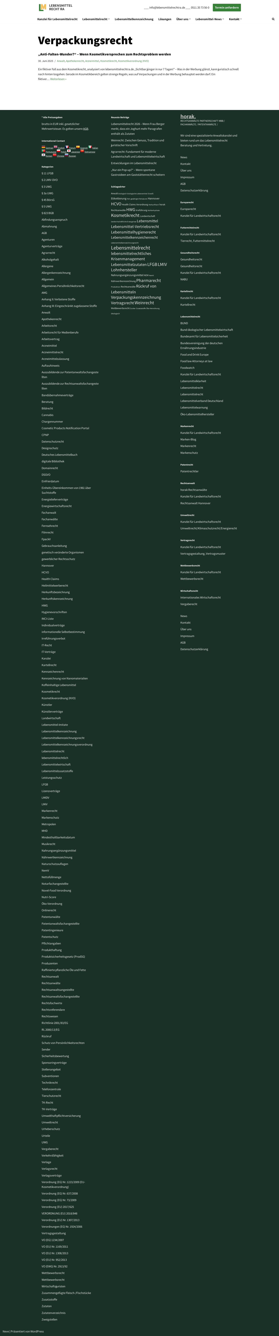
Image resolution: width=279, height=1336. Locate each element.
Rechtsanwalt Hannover (195, 503)
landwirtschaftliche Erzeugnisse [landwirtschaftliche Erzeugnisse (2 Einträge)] (123, 221)
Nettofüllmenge (51, 877)
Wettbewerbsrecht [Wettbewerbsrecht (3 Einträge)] (120, 308)
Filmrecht (48, 532)
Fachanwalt (49, 513)
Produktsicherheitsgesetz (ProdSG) (63, 957)
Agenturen (48, 239)
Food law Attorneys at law (196, 361)
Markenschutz (50, 817)
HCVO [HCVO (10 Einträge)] (116, 204)
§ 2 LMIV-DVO (50, 180)
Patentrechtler (189, 471)
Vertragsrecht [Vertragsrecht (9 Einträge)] (122, 302)
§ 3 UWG (47, 187)
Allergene (47, 266)
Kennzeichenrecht (53, 672)
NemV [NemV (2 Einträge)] (151, 275)
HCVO (45, 572)
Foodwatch (187, 368)
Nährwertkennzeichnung (57, 857)
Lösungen (164, 19)
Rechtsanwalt (50, 976)
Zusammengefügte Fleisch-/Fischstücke (66, 1293)
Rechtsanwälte (51, 983)
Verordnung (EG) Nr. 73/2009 (59, 1200)
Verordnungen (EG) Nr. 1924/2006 (62, 1227)
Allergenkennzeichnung (56, 273)
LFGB (45, 784)
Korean (49, 155)
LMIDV (45, 798)
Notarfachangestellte (55, 884)
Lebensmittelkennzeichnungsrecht (63, 738)
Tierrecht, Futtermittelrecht (197, 241)
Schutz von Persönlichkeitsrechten (63, 1043)
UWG (45, 1142)
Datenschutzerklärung (194, 190)
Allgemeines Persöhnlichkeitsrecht (63, 286)
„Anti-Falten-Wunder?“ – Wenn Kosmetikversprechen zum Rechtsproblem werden (104, 54)
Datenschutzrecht (53, 441)
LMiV (45, 804)
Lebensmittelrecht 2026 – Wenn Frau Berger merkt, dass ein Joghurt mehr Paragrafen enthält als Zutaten (138, 128)
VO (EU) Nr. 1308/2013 (55, 1253)
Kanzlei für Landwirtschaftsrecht (200, 216)
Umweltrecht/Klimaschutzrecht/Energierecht (208, 528)
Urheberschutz (51, 1129)
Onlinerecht (49, 910)
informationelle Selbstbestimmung (63, 632)
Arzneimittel (92, 61)
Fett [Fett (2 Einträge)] (128, 198)
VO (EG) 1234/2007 (53, 1240)
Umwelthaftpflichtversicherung (61, 1116)
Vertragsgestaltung (54, 1233)
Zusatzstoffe (49, 1299)
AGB (85, 129)
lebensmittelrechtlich (55, 758)
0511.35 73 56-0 (200, 7)
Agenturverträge (52, 246)
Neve (6, 1331)
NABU (184, 279)
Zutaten (47, 1306)
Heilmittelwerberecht (55, 585)
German (49, 147)
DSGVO (46, 475)
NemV (45, 870)
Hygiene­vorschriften (54, 612)
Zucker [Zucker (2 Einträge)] (133, 308)
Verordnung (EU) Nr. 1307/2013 (60, 1220)
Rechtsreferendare (53, 1010)
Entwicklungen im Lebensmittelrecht (134, 163)
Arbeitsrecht (49, 326)
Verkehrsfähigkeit (53, 1155)
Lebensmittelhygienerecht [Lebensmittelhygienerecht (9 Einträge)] (133, 232)
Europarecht (188, 209)
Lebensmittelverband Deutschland (201, 401)
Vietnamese (90, 151)
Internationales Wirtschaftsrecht (200, 597)
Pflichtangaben (51, 943)
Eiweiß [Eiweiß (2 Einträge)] (150, 193)
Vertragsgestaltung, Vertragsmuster (202, 554)
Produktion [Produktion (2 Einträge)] (115, 287)
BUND (184, 323)
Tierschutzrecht (51, 1096)
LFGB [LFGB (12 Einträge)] (152, 264)
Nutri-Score (49, 897)
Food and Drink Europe (194, 354)
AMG (44, 293)
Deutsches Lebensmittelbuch (59, 455)
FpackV (46, 539)
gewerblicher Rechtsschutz (58, 559)
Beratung (47, 402)
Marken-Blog (188, 439)
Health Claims (50, 579)
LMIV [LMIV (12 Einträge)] (162, 264)
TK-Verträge (49, 1109)
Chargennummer (52, 421)
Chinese (60, 155)
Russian (72, 155)
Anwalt (61, 61)
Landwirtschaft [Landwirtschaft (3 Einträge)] (147, 216)
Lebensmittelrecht (53, 751)
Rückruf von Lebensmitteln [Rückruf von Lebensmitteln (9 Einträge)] (133, 288)
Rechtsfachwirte (52, 1003)
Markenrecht (49, 811)
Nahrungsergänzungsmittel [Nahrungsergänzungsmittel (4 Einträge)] (127, 275)
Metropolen (49, 824)
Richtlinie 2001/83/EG (55, 1023)
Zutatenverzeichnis (53, 1313)
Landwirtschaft (51, 718)
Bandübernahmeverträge (57, 395)
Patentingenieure (52, 930)
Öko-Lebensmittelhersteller (197, 414)
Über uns (185, 170)
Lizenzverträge (51, 791)
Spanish (84, 147)
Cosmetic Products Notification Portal (65, 428)
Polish (64, 151)
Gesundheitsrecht (191, 259)
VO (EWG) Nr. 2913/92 (54, 1266)
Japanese (75, 151)
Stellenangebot (51, 1069)
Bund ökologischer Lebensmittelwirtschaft (206, 330)
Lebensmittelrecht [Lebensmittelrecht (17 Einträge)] (130, 247)
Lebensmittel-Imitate (55, 725)
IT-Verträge (49, 652)
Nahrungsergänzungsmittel (59, 850)
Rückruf (46, 1036)
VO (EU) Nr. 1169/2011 (55, 1246)
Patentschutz (50, 937)
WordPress (37, 1331)
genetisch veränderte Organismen (63, 552)
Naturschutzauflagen (55, 864)
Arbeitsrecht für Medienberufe (60, 332)
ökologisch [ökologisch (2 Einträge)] (115, 313)
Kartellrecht (49, 665)
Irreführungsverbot (53, 638)
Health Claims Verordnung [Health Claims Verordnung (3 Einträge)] (135, 204)
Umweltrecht (50, 1122)
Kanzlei (46, 658)
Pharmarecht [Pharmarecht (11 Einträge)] (148, 280)
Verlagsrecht (49, 1169)
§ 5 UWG (47, 206)
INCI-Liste (48, 619)
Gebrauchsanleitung (54, 546)
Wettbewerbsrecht (53, 1273)
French (72, 147)
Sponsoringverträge (54, 1063)
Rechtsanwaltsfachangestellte (61, 996)
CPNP (45, 435)
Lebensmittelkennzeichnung (134, 19)
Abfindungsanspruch (54, 220)
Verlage (46, 1162)
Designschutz (50, 448)
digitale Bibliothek (53, 461)
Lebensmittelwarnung (194, 407)
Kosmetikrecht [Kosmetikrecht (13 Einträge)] (125, 215)
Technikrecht (50, 1083)
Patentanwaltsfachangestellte (60, 924)
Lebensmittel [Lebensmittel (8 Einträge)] (147, 220)
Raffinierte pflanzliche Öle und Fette (64, 970)
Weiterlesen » (58, 79)
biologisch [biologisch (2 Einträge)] (122, 193)
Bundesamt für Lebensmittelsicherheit (204, 336)
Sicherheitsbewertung (55, 1056)
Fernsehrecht (50, 526)
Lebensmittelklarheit (193, 381)
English (61, 147)
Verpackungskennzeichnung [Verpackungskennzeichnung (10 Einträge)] (136, 297)
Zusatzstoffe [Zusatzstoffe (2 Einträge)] (141, 308)
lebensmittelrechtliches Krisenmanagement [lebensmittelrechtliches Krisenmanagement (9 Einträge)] (131, 256)
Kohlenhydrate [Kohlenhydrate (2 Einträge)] (154, 210)
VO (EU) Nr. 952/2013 (54, 1260)
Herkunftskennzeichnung (57, 599)
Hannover (48, 565)
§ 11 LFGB (47, 173)
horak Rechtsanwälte (193, 490)
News (183, 157)
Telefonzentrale (51, 1089)
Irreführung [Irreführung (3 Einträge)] (141, 210)
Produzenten (50, 963)
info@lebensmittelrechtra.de (167, 7)
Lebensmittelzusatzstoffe (57, 771)
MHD (45, 831)
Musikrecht (48, 844)
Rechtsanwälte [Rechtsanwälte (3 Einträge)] (128, 286)
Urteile (46, 1136)
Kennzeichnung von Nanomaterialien (65, 678)
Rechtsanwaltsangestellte (58, 990)
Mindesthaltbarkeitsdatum (58, 837)
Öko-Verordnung (52, 904)
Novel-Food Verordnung (56, 890)
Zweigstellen (49, 1319)
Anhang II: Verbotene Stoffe (58, 299)
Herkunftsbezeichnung (56, 592)
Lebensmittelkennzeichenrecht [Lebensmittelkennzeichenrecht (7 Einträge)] (134, 237)
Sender (46, 1049)
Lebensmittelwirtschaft (56, 764)
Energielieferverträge (55, 499)
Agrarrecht (48, 253)
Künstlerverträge (52, 711)
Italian (95, 147)
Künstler (47, 705)
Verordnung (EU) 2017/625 (58, 1207)
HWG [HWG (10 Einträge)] (130, 209)
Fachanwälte (50, 519)
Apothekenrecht (75, 61)
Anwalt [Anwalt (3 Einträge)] (114, 193)
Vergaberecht (50, 1149)
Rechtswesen (50, 1016)
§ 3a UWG (47, 193)
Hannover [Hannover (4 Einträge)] (153, 198)
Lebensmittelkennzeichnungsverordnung (67, 744)
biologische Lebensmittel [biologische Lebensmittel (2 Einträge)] (137, 193)
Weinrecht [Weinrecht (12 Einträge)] (144, 302)
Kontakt (185, 164)
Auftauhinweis (50, 366)
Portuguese (51, 151)
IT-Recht (47, 645)
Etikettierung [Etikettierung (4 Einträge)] (118, 198)
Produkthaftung (52, 950)
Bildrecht (47, 408)
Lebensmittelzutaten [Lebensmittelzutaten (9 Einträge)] (129, 264)
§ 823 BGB (48, 213)
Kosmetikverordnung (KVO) (133, 61)
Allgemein (48, 279)
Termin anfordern (227, 7)
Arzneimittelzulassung (55, 359)
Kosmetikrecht (108, 61)
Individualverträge (53, 625)
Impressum (187, 177)
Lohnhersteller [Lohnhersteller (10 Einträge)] (124, 270)
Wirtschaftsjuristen (53, 1286)
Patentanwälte (51, 917)
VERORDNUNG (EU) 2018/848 (59, 1213)
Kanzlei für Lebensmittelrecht (57, 19)
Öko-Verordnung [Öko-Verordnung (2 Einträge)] (152, 308)
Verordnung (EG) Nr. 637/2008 (60, 1193)
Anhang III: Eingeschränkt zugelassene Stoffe (69, 306)
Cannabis (47, 415)
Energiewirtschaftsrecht (57, 506)
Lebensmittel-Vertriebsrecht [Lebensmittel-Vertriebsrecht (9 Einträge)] (135, 226)
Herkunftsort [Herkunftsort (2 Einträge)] (154, 204)
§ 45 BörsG (48, 200)
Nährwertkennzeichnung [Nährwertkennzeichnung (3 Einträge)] (123, 281)
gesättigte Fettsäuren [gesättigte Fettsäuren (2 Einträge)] (139, 198)
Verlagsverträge (52, 1175)
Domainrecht (50, 468)
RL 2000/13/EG (50, 1030)
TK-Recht (47, 1102)
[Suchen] (273, 19)
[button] (109, 19)
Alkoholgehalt (50, 259)
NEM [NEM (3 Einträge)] (146, 275)
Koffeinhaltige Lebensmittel (59, 685)
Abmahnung (49, 226)
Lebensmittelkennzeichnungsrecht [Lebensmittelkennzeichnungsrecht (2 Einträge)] (125, 242)
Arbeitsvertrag (51, 339)
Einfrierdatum (50, 481)
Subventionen (50, 1076)
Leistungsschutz (52, 778)
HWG (45, 605)
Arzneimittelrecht (52, 352)
